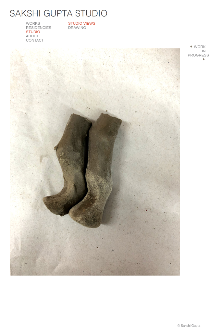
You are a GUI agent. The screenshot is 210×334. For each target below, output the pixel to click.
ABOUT (32, 36)
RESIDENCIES (38, 28)
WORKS (33, 23)
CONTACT (35, 40)
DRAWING (77, 28)
